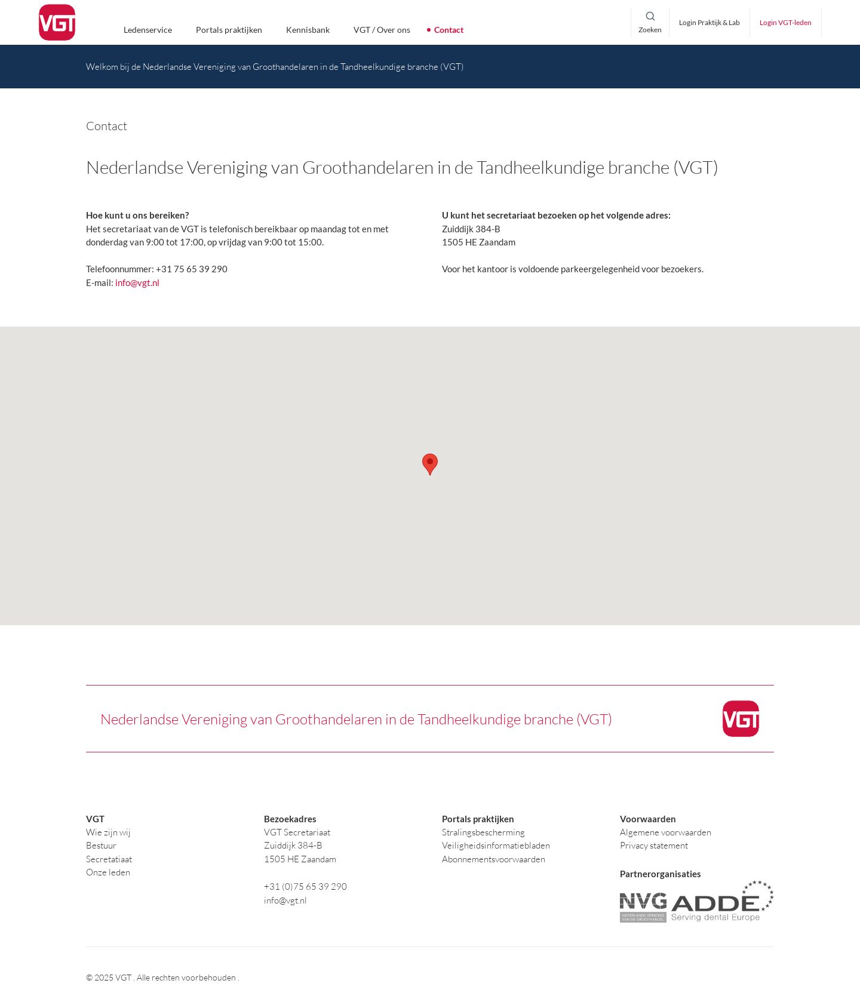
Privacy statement (654, 845)
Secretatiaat (109, 859)
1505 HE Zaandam (300, 859)
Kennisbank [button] (308, 29)
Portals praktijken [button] (229, 29)
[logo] (57, 22)
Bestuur (101, 845)
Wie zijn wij (108, 832)
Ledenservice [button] (148, 29)
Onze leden (108, 872)
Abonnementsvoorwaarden (493, 859)
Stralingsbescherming (483, 832)
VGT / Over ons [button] (382, 29)
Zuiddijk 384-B (293, 845)
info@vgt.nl (137, 282)
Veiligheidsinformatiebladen (496, 845)
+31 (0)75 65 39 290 (305, 886)
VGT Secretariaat (297, 832)
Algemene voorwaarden (665, 832)
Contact (448, 29)
